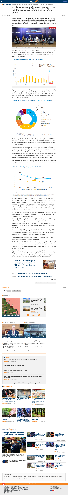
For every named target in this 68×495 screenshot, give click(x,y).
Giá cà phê (39, 476)
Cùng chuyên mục (30, 322)
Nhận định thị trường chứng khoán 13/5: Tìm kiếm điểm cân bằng (40, 434)
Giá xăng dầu (59, 476)
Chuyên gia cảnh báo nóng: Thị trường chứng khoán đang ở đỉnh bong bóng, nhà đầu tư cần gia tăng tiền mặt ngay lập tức (24, 419)
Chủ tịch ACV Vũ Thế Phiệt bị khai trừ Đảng (14, 365)
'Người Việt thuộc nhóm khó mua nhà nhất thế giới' (15, 370)
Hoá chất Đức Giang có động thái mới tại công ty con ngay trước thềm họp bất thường (34, 341)
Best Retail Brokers (34, 478)
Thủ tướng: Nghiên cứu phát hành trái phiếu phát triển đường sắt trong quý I (12, 341)
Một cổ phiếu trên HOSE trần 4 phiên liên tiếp (38, 418)
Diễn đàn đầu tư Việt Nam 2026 (44, 478)
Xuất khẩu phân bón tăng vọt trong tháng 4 (8, 418)
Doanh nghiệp (7, 4)
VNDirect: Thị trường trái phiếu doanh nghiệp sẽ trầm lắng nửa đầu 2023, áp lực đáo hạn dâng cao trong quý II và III (25, 264)
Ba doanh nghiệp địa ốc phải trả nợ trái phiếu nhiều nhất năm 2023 (33, 273)
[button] (28, 315)
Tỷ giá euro (29, 476)
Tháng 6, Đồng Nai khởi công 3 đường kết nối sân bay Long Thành (40, 456)
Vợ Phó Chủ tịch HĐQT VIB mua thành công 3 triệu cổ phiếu (17, 461)
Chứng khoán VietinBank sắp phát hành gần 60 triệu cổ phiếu (35, 336)
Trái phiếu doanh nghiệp (11, 315)
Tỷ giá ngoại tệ (14, 476)
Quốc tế (56, 439)
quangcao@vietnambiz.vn (57, 488)
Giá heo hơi (34, 476)
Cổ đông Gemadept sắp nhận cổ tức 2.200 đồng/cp (35, 350)
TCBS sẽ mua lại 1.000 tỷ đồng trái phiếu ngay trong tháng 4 (32, 300)
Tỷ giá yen (24, 476)
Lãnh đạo (24, 4)
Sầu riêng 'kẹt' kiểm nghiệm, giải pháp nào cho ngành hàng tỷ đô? (40, 465)
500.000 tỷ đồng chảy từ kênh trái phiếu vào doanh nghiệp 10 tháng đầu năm (13, 344)
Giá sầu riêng (14, 478)
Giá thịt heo (19, 478)
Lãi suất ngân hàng (52, 476)
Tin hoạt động (44, 4)
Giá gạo (23, 478)
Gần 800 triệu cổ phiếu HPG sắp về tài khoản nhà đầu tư (34, 344)
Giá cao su (28, 478)
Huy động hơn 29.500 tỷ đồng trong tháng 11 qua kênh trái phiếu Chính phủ (13, 347)
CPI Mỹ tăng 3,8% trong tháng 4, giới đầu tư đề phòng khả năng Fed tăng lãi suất (59, 434)
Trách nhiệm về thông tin (8, 493)
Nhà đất (5, 372)
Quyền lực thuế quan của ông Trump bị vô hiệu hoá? (59, 465)
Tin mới (7, 357)
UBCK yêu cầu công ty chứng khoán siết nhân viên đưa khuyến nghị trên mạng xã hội (8, 400)
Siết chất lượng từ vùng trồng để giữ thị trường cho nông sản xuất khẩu (20, 359)
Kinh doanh (34, 404)
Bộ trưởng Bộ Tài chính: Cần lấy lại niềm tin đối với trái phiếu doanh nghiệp (35, 276)
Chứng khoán (28, 303)
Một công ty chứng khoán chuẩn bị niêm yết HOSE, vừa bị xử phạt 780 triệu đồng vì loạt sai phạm (23, 377)
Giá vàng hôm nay (7, 476)
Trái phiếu (50, 4)
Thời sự (36, 460)
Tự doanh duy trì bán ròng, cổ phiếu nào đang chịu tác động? (40, 444)
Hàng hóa (6, 361)
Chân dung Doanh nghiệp (33, 4)
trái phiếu (8, 290)
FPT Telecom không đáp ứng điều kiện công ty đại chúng (35, 347)
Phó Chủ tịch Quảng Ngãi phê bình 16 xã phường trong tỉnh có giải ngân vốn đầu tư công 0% (23, 383)
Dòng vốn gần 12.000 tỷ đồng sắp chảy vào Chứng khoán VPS (13, 351)
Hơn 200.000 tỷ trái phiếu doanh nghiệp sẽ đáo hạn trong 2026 (31, 308)
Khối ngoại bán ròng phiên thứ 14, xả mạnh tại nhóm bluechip (13, 434)
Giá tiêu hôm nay (45, 476)
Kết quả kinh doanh (16, 4)
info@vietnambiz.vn (10, 492)
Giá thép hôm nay (7, 478)
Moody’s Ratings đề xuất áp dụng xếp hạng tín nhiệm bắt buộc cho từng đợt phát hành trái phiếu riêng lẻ (12, 336)
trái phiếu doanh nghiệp (16, 290)
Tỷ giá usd (20, 476)
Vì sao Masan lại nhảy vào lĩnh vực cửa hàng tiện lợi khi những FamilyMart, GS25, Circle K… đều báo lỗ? (38, 400)
